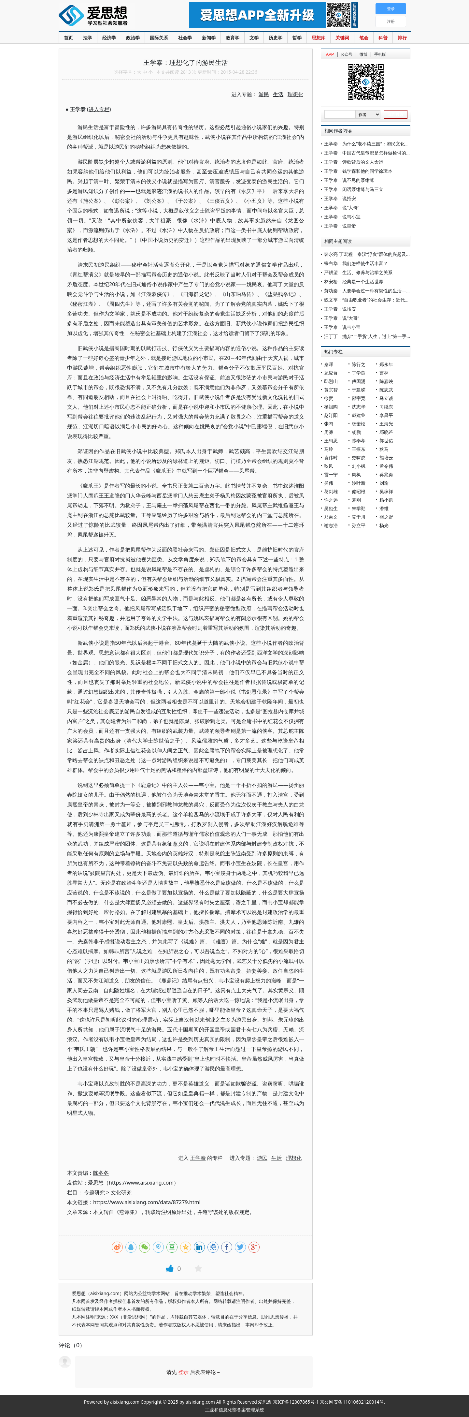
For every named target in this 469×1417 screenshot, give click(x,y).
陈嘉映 (386, 381)
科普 (383, 38)
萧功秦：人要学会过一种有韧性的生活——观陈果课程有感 (383, 291)
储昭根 (358, 491)
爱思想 (111, 16)
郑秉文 (331, 517)
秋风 (328, 466)
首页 (68, 38)
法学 (87, 38)
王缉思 (331, 440)
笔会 (363, 38)
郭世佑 (386, 440)
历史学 (275, 38)
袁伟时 (331, 457)
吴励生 (331, 508)
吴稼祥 (386, 491)
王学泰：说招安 (340, 198)
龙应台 (331, 373)
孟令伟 (386, 466)
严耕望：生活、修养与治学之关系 (358, 272)
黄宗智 (331, 390)
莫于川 (358, 517)
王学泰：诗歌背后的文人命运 (353, 162)
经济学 (109, 38)
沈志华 (358, 407)
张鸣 (328, 424)
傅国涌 (358, 381)
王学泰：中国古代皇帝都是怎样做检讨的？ (367, 153)
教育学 (232, 38)
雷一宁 (331, 474)
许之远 (331, 500)
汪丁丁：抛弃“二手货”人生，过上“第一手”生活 (370, 336)
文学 (254, 38)
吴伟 (328, 483)
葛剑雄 (331, 491)
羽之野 (386, 517)
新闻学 (209, 38)
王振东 (358, 449)
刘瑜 (384, 483)
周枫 (356, 474)
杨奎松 (358, 424)
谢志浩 (331, 525)
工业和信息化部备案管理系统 (234, 1410)
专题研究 (94, 1192)
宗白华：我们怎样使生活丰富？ (356, 263)
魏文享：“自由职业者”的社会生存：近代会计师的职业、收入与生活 (392, 300)
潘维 (384, 508)
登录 (183, 1372)
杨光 (384, 525)
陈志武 (386, 390)
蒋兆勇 (386, 474)
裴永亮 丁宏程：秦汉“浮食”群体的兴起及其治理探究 (376, 254)
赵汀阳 (331, 415)
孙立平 (358, 525)
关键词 (342, 38)
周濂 (328, 432)
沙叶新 (358, 483)
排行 (402, 38)
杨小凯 (386, 500)
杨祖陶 (331, 407)
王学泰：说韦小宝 (342, 217)
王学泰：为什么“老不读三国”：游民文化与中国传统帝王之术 (385, 143)
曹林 (384, 373)
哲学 (297, 38)
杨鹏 (356, 432)
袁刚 (356, 500)
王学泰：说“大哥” (341, 207)
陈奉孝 (358, 440)
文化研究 (121, 1192)
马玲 (328, 449)
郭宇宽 (358, 398)
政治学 (133, 38)
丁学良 (358, 373)
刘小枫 (358, 466)
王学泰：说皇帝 (340, 226)
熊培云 (386, 457)
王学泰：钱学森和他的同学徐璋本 (358, 171)
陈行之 (358, 364)
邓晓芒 (386, 432)
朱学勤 (358, 508)
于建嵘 (358, 390)
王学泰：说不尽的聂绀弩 (349, 180)
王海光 (386, 424)
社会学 (185, 38)
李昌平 (386, 415)
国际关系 (159, 38)
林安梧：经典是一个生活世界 (353, 281)
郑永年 (386, 364)
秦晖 (328, 364)
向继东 (386, 407)
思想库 (318, 38)
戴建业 (358, 415)
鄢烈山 (331, 381)
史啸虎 (358, 457)
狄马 (384, 449)
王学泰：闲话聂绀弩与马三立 (353, 189)
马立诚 (386, 398)
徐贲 (328, 398)
